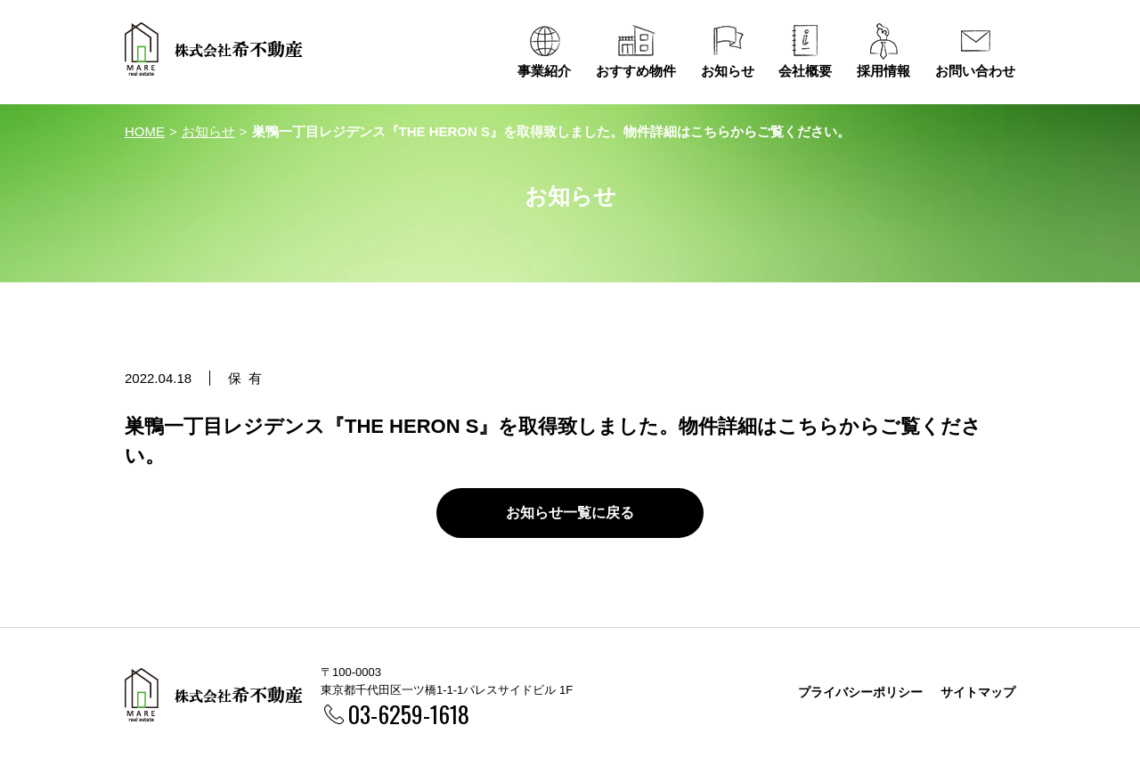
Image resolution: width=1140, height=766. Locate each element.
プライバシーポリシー (860, 692)
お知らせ (208, 131)
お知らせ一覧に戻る (570, 512)
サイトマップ (977, 692)
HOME (145, 131)
